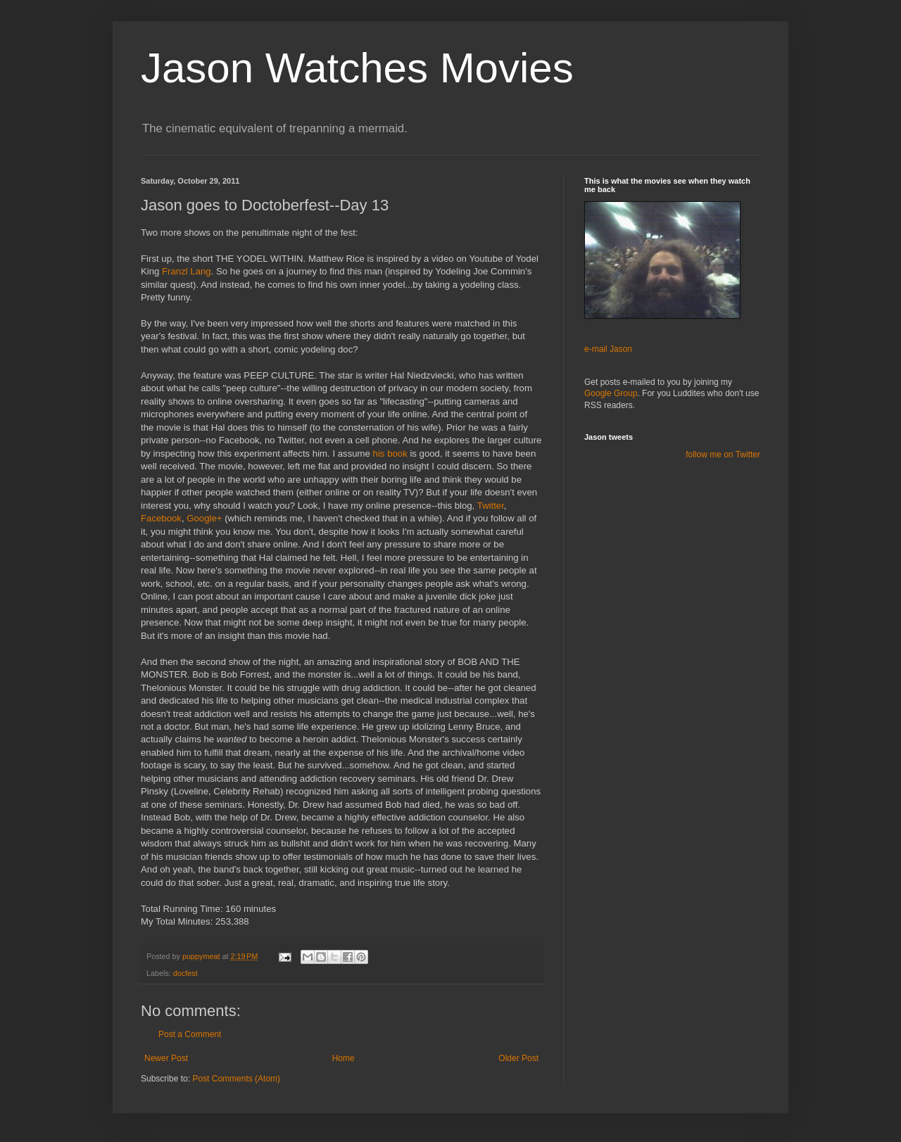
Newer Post (166, 1058)
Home (343, 1058)
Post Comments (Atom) (236, 1079)
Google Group (610, 393)
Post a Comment (189, 1034)
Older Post (518, 1058)
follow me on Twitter (723, 454)
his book (390, 453)
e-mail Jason (608, 349)
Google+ (204, 518)
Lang (186, 271)
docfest (185, 973)
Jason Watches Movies (357, 67)
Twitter (490, 505)
